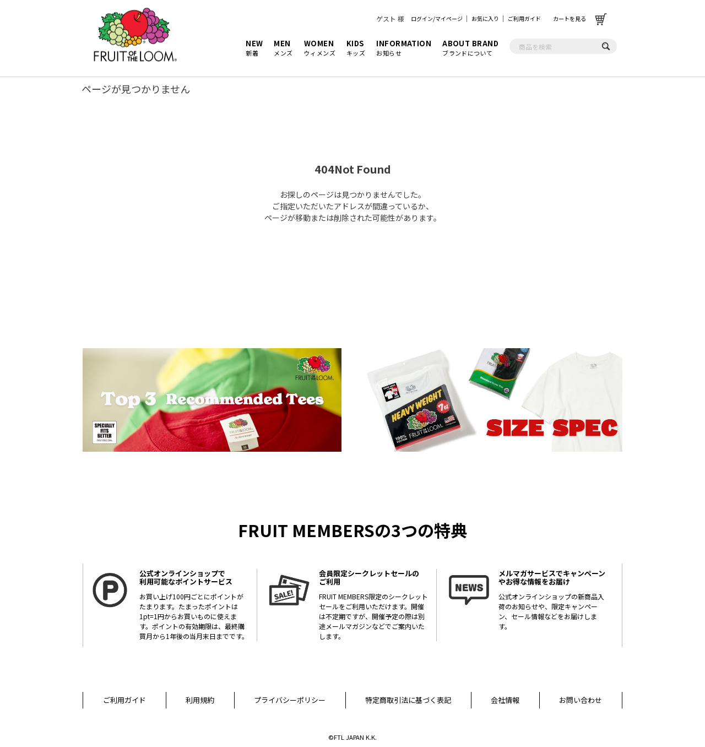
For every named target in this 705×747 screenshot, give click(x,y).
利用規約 (200, 700)
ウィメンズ (319, 48)
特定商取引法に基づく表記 (408, 700)
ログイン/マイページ (437, 18)
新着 (254, 48)
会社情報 (505, 700)
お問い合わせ (580, 700)
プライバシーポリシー (290, 700)
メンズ (283, 48)
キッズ (355, 48)
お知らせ (403, 48)
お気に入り (485, 18)
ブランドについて (470, 48)
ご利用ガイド (524, 18)
